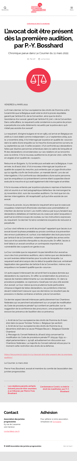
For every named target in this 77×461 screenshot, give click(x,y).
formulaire (57, 431)
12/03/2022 (45, 64)
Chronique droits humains (38, 29)
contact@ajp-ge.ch (12, 441)
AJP (34, 64)
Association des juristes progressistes (26, 455)
